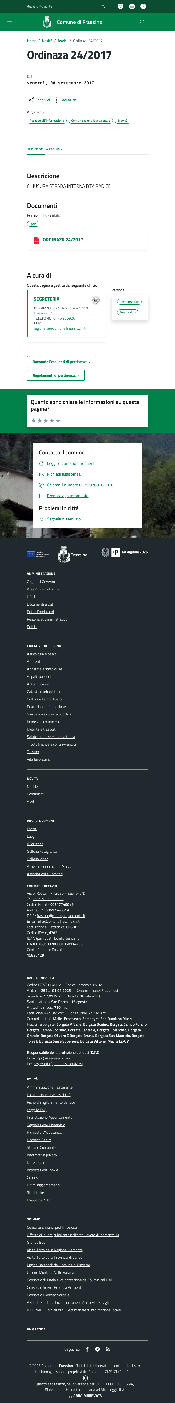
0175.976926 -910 (48, 899)
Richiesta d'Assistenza (44, 1132)
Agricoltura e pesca (42, 654)
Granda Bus (36, 1242)
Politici (32, 626)
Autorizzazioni (38, 684)
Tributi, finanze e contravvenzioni (52, 744)
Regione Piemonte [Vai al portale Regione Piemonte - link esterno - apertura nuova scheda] (39, 6)
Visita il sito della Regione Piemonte (55, 1250)
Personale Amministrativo (47, 619)
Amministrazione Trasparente (50, 1087)
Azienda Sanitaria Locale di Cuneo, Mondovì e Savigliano (70, 1302)
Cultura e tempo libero (44, 699)
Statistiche (35, 1192)
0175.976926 (64, 318)
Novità (47, 40)
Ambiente (34, 661)
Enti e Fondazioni (40, 611)
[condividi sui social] (39, 100)
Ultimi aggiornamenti (43, 1185)
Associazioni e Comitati (45, 874)
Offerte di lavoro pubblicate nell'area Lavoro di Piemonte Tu (73, 1235)
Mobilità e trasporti (41, 729)
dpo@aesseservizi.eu (53, 1058)
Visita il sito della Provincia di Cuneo (54, 1257)
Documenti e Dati (40, 604)
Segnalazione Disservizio (46, 1125)
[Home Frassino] (70, 22)
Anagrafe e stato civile (44, 669)
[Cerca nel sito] (142, 22)
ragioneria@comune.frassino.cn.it (60, 328)
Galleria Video (37, 859)
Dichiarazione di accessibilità (49, 1095)
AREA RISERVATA (85, 1395)
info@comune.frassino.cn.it (58, 921)
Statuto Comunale (41, 1147)
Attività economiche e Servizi (49, 866)
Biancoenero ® (56, 1389)
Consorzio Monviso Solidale (48, 1295)
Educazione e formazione (46, 706)
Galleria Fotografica (42, 851)
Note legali (35, 1162)
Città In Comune (126, 1371)
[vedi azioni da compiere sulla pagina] (65, 100)
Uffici (31, 596)
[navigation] (9, 21)
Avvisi (63, 40)
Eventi (32, 829)
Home (31, 40)
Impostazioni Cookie (42, 1170)
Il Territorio (35, 844)
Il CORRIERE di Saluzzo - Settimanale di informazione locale (74, 1310)
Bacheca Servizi (39, 1140)
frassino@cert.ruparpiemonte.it (61, 915)
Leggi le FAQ (37, 1110)
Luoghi (32, 836)
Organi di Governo (41, 581)
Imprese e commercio (43, 721)
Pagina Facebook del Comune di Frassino (58, 1265)
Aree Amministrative (43, 589)
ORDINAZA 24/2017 (63, 239)
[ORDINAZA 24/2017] (36, 240)
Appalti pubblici (39, 676)
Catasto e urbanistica (43, 691)
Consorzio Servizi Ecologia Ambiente (55, 1287)
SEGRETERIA (46, 298)
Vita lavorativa (38, 759)
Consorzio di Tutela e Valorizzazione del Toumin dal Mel (69, 1280)
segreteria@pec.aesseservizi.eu (58, 1064)
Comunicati (35, 794)
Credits (32, 1177)
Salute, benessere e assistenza (51, 736)
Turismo (33, 751)
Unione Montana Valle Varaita (50, 1272)
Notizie (32, 786)
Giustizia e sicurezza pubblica (49, 714)
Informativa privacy (42, 1155)
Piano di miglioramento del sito (51, 1102)
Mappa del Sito (38, 1200)
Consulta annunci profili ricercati (52, 1227)
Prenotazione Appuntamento (49, 1117)
